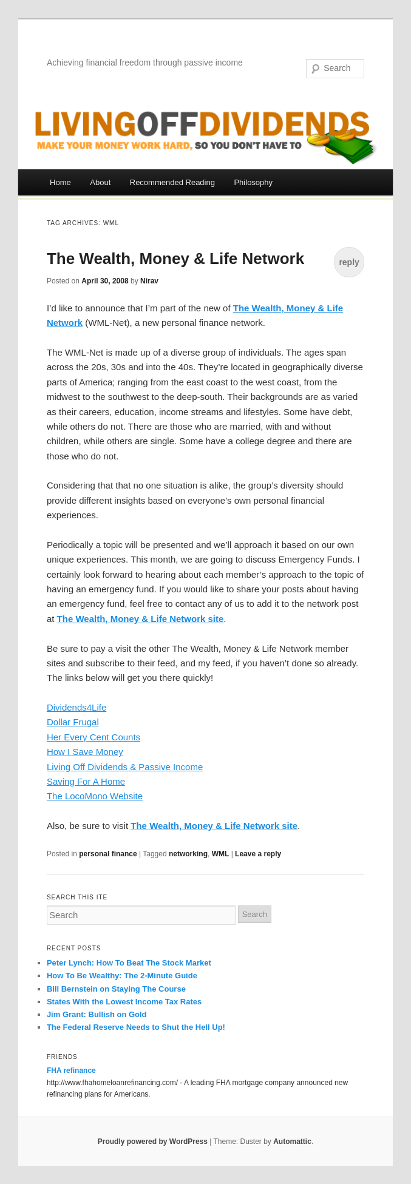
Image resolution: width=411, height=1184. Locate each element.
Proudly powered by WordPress (153, 1141)
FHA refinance (71, 1070)
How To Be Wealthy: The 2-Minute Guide (122, 975)
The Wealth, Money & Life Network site (214, 825)
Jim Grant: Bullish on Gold (97, 1014)
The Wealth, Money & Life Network (175, 258)
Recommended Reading (172, 182)
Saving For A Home (86, 781)
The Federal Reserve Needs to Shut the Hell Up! (136, 1027)
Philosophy (253, 182)
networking (188, 854)
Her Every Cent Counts (93, 737)
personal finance (108, 854)
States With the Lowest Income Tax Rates (124, 1001)
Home (60, 182)
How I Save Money (85, 751)
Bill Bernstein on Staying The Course (116, 988)
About (100, 182)
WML (220, 854)
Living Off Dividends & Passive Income (125, 767)
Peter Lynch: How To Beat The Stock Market (129, 962)
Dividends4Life (76, 707)
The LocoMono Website (95, 796)
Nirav (149, 281)
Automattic (292, 1141)
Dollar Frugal (73, 722)
